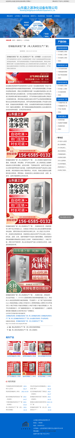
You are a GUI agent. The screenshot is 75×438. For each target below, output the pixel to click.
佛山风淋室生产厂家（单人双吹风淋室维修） (26, 327)
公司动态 (26, 40)
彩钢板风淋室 (10, 316)
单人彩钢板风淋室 (35, 316)
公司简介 (18, 16)
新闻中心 (33, 16)
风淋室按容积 (62, 48)
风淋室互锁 (61, 126)
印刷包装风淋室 (62, 71)
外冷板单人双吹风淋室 (61, 58)
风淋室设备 (25, 16)
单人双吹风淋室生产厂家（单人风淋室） (25, 330)
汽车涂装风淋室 (62, 68)
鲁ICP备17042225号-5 (44, 434)
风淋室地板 (61, 120)
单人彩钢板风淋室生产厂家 (20, 318)
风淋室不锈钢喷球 (61, 123)
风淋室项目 (41, 16)
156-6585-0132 (65, 217)
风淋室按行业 (62, 65)
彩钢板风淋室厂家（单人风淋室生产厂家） (30, 321)
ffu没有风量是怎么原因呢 (64, 164)
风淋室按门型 (62, 99)
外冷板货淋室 (62, 92)
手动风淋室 (44, 318)
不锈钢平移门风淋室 (61, 103)
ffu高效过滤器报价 (62, 157)
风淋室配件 (62, 116)
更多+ (60, 61)
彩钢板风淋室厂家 (22, 316)
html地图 (53, 431)
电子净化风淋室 (62, 75)
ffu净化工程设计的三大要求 (65, 170)
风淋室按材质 (62, 82)
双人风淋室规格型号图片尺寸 (66, 144)
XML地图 (42, 431)
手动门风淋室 (62, 109)
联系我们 (66, 1)
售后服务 (49, 16)
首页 (13, 40)
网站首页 (55, 1)
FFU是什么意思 (62, 141)
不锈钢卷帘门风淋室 (61, 106)
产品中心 (60, 1)
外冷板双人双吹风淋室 (61, 52)
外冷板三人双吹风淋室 (61, 55)
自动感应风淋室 (35, 318)
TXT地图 (48, 431)
